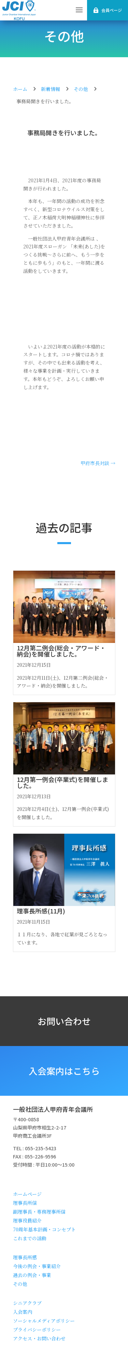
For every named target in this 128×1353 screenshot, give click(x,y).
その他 (64, 35)
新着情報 (50, 89)
